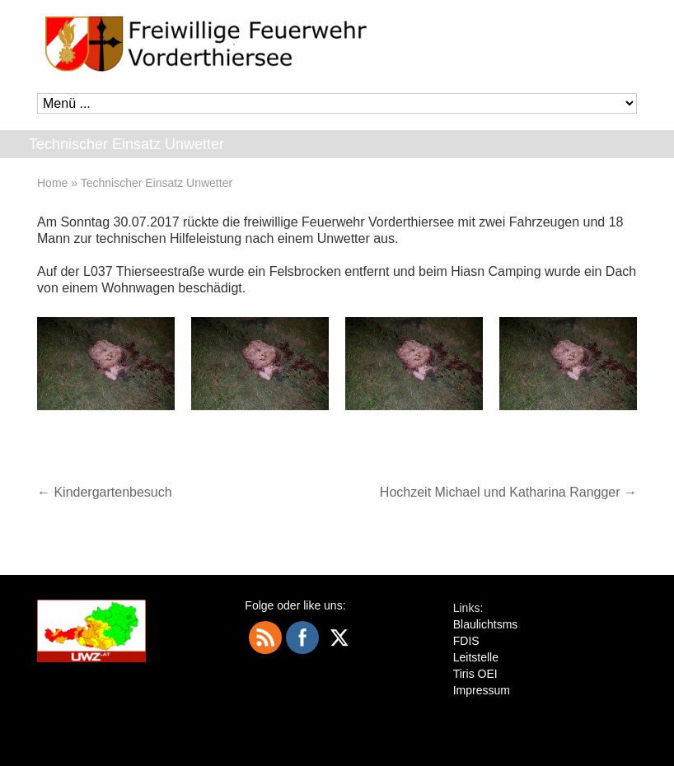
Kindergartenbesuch (104, 492)
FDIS (466, 640)
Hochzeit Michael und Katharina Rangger (508, 492)
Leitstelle (475, 657)
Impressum (481, 690)
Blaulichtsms (485, 624)
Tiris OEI (475, 673)
